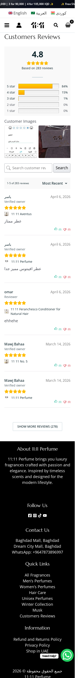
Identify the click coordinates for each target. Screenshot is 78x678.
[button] (56, 25)
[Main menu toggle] (7, 25)
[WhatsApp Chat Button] (67, 655)
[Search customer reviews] (28, 167)
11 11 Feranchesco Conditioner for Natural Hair (35, 311)
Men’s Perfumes (37, 580)
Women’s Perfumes (37, 586)
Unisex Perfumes (37, 598)
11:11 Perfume (21, 261)
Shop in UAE (37, 651)
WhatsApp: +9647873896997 (37, 552)
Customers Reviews (37, 615)
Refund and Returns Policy (37, 639)
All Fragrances (37, 575)
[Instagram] (35, 515)
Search (62, 167)
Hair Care (37, 592)
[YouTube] (45, 515)
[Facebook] (30, 515)
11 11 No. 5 (19, 361)
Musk (37, 610)
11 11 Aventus (21, 214)
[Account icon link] (19, 25)
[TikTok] (40, 515)
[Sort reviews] (54, 183)
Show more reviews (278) (37, 426)
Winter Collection (37, 604)
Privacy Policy (37, 645)
